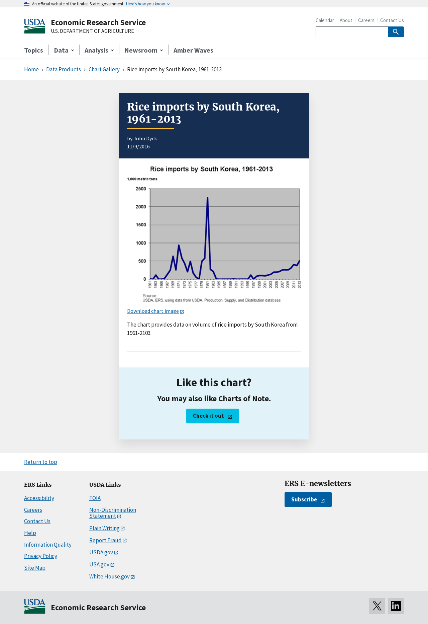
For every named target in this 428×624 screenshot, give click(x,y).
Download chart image (153, 310)
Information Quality (48, 544)
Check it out (208, 415)
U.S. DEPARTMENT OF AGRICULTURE (92, 31)
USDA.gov (101, 552)
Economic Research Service (98, 22)
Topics (33, 50)
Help (30, 533)
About (346, 20)
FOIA (95, 498)
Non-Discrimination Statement (112, 513)
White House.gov (109, 576)
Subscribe (304, 499)
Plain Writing (104, 528)
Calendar (325, 20)
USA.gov (99, 564)
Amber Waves (193, 50)
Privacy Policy (40, 556)
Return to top (40, 462)
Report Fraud (105, 540)
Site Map (34, 567)
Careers (366, 20)
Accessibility (39, 498)
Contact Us (392, 20)
